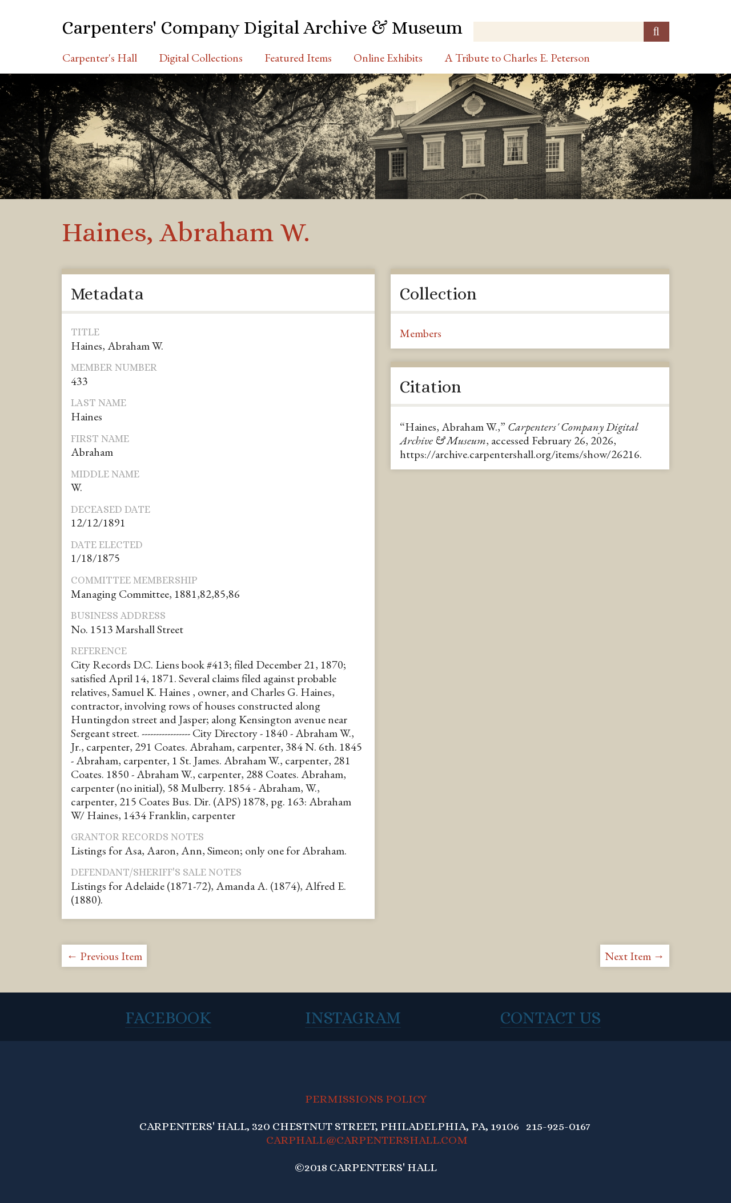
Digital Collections (201, 57)
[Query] (571, 32)
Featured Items (298, 57)
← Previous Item (104, 956)
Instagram (353, 1017)
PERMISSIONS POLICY (366, 1098)
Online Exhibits (388, 57)
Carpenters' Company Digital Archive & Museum (262, 27)
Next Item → (635, 956)
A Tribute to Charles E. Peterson (517, 57)
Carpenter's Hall (99, 57)
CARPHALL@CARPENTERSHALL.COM (367, 1140)
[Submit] (656, 32)
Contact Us (550, 1017)
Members (420, 333)
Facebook (168, 1017)
